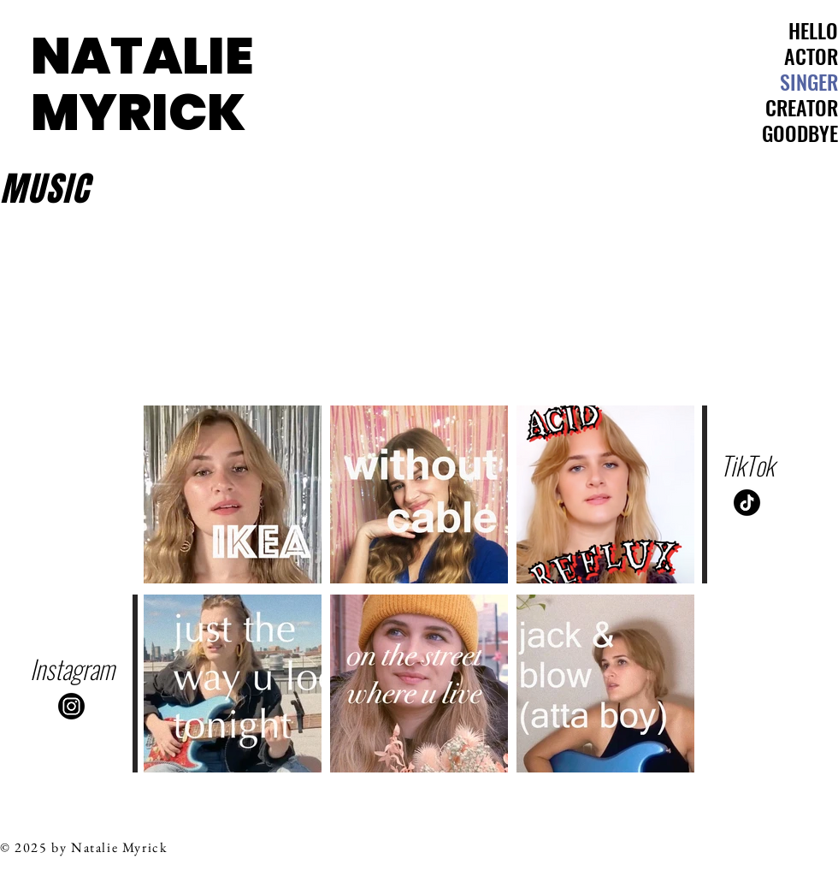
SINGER (809, 81)
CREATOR (801, 107)
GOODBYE (800, 132)
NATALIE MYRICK (142, 84)
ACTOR (811, 55)
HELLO (813, 30)
